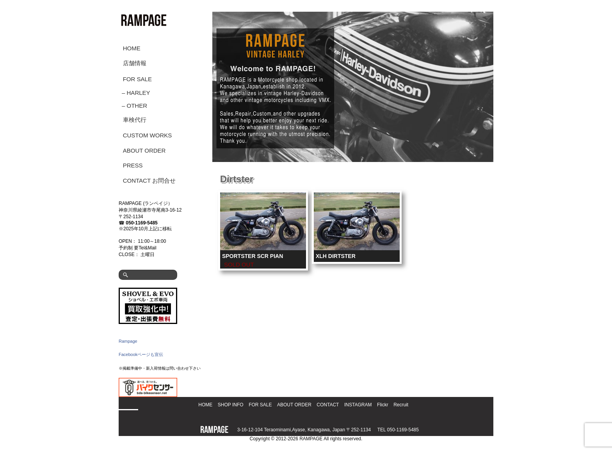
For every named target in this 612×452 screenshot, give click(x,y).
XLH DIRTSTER (336, 256)
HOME (132, 48)
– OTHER (134, 105)
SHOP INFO (231, 405)
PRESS (133, 165)
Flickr (382, 405)
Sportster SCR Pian (252, 256)
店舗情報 (134, 63)
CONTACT (328, 405)
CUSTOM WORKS (147, 135)
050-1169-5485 (141, 223)
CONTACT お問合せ (149, 180)
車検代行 (134, 119)
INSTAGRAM (358, 405)
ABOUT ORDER (144, 150)
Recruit (400, 405)
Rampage (128, 341)
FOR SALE (137, 79)
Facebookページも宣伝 (141, 354)
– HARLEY (136, 92)
